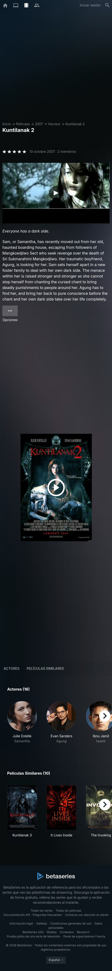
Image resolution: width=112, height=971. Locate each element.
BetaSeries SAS (32, 932)
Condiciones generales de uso (70, 923)
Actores (12, 668)
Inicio (6, 124)
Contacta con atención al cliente (86, 915)
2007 (39, 124)
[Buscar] (107, 5)
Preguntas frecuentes (47, 915)
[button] (22, 725)
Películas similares (45, 668)
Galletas (41, 923)
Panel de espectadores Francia (84, 936)
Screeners (67, 932)
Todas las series (41, 910)
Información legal (21, 923)
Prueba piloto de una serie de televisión (33, 936)
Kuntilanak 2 (75, 124)
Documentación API (17, 915)
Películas (23, 124)
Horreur (54, 124)
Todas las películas (68, 910)
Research (83, 932)
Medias (52, 932)
